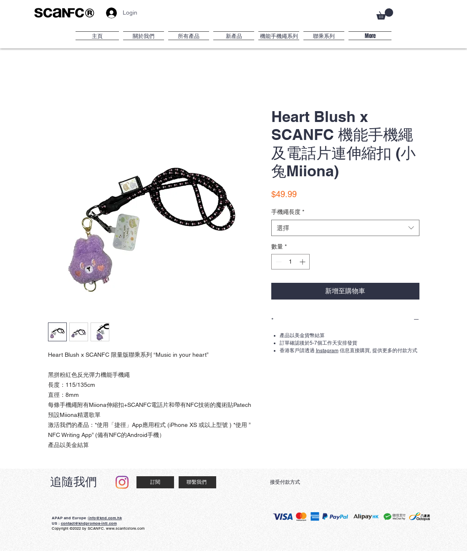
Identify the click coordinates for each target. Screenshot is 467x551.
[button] (384, 14)
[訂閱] (155, 482)
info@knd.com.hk (105, 517)
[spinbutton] (290, 261)
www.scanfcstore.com (125, 528)
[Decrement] (278, 261)
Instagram (327, 350)
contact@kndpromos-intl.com (89, 523)
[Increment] (303, 261)
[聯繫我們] (197, 482)
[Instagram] (122, 482)
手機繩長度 (287, 211)
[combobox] (345, 228)
